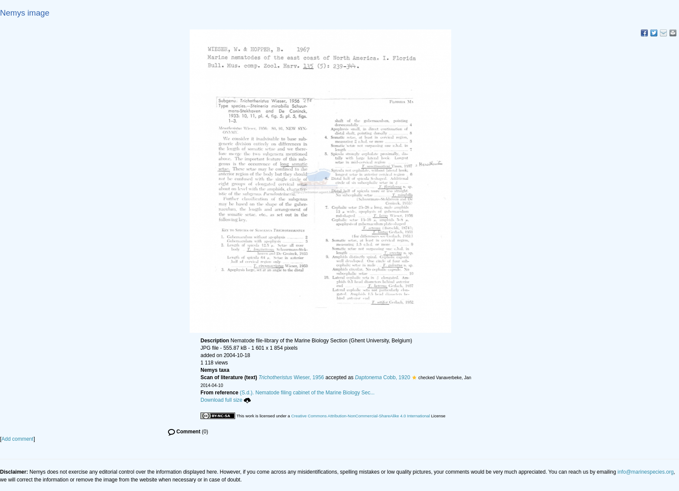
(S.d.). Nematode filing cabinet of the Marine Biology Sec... (307, 393)
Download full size (225, 400)
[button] (414, 377)
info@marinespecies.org (646, 472)
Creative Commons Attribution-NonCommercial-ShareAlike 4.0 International (360, 415)
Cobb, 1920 (382, 377)
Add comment (17, 439)
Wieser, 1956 (291, 377)
